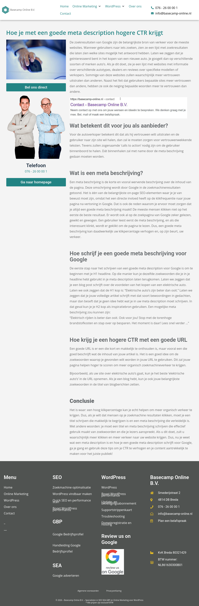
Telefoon (36, 165)
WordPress (11, 500)
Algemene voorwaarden (88, 590)
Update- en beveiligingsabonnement (118, 502)
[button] (86, 6)
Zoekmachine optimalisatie (72, 487)
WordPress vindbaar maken (72, 494)
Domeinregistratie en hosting (116, 523)
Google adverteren (66, 575)
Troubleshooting (113, 516)
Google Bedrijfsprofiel (68, 534)
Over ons (10, 507)
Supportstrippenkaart (116, 510)
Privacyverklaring (113, 590)
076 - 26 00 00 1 (36, 171)
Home (8, 487)
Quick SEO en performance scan (72, 501)
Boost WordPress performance (65, 509)
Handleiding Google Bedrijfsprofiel (66, 548)
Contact (9, 513)
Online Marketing (16, 494)
